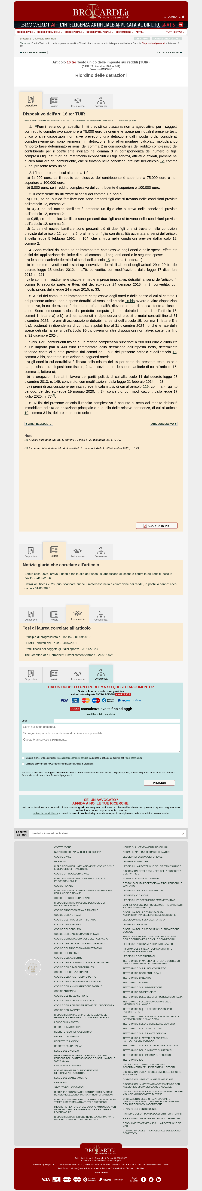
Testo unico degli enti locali (142, 973)
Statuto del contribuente (140, 1109)
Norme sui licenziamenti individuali (145, 847)
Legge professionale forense (143, 856)
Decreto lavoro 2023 (67, 1027)
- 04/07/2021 (51, 643)
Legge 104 (60, 1082)
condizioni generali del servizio (73, 758)
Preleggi (60, 861)
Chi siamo (130, 1168)
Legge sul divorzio (66, 1050)
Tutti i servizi (174, 32)
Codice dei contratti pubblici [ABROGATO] (80, 943)
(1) (35, 125)
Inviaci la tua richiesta (45, 813)
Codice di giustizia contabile (72, 972)
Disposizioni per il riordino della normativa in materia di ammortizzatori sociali (84, 1118)
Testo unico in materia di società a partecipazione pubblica (145, 1039)
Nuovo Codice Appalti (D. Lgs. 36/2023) (77, 852)
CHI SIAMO (142, 38)
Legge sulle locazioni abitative (143, 890)
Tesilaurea (78, 102)
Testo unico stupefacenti (139, 992)
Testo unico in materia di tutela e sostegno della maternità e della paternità (151, 962)
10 (26, 413)
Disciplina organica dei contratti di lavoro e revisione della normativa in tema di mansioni (83, 1093)
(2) (53, 395)
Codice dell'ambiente (68, 957)
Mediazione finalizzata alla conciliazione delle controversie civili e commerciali (149, 938)
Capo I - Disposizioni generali (123, 120)
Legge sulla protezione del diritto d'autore (152, 866)
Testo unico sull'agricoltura (142, 1028)
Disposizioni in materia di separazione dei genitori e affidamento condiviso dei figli (81, 1016)
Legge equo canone (136, 895)
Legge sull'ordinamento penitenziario (148, 944)
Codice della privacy (67, 924)
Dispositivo (31, 552)
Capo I (149, 43)
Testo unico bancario (137, 978)
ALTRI (139, 32)
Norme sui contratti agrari (141, 878)
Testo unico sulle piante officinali (146, 1033)
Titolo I (104, 43)
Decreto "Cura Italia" (68, 1046)
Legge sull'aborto (66, 1022)
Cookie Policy (117, 1168)
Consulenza (101, 102)
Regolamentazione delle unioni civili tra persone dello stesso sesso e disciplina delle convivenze (84, 1058)
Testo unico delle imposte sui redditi (57, 43)
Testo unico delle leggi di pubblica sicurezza (152, 997)
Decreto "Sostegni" (66, 1036)
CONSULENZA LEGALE (167, 38)
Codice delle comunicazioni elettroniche (81, 962)
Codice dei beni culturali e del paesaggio (81, 938)
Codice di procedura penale (72, 898)
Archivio (141, 1168)
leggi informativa (133, 758)
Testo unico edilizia (135, 982)
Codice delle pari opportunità (74, 967)
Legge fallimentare (135, 861)
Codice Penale (73, 32)
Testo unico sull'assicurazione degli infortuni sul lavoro (147, 1003)
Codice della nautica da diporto (75, 976)
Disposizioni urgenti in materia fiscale (148, 1079)
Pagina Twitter (151, 1178)
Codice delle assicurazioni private (77, 934)
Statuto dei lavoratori (69, 1087)
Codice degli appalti (67, 1010)
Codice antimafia (65, 991)
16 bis (130, 301)
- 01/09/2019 (57, 637)
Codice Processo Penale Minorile (76, 910)
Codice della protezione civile (74, 1000)
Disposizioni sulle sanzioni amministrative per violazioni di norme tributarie (153, 1092)
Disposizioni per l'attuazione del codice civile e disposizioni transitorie (84, 867)
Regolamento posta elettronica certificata (151, 1118)
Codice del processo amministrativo (78, 948)
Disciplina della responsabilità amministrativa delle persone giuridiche (149, 913)
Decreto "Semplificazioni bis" (73, 1031)
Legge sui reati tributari (139, 956)
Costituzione (123, 32)
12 (162, 161)
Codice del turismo (66, 953)
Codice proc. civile (48, 32)
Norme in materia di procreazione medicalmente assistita (76, 1071)
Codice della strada (67, 915)
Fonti (34, 43)
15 (108, 260)
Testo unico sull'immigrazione (142, 987)
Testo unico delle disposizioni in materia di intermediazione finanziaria (151, 1017)
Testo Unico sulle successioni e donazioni (150, 1045)
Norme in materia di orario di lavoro (146, 852)
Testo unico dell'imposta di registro (147, 1055)
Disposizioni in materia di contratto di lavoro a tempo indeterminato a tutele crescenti (85, 1100)
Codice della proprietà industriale (77, 981)
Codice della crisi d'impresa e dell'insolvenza (84, 1005)
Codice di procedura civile (71, 873)
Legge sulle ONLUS (135, 924)
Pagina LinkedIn (158, 1178)
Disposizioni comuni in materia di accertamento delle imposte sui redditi (149, 1066)
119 (146, 386)
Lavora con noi (100, 1172)
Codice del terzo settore (71, 995)
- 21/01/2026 (69, 655)
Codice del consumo (67, 929)
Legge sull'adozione (67, 1065)
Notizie (54, 102)
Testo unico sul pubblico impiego (144, 968)
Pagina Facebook (143, 1178)
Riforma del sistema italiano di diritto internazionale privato (147, 950)
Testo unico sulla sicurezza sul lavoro (149, 1024)
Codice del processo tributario (75, 919)
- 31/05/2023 (61, 649)
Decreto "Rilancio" (66, 1041)
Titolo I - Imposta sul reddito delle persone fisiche (86, 120)
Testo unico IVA (133, 1059)
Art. (34, 52)
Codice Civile (25, 32)
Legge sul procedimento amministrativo (149, 900)
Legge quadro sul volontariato (144, 919)
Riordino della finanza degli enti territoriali (152, 1113)
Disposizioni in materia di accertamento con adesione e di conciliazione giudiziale (151, 1085)
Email (24, 721)
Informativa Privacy (100, 1168)
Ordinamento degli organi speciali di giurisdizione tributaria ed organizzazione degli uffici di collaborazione (151, 1102)
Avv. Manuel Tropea (111, 1160)
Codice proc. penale (98, 32)
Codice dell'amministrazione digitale (78, 986)
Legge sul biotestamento (70, 1077)
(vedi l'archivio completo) (101, 714)
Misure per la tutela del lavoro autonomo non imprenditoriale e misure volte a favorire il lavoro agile (85, 1109)
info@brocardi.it (81, 1168)
